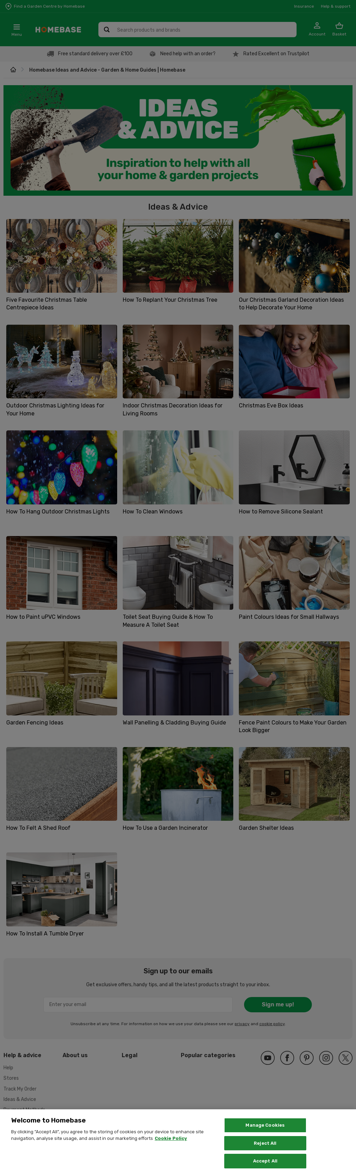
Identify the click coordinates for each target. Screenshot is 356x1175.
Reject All (265, 1150)
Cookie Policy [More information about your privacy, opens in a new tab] (171, 1145)
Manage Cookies (265, 1132)
